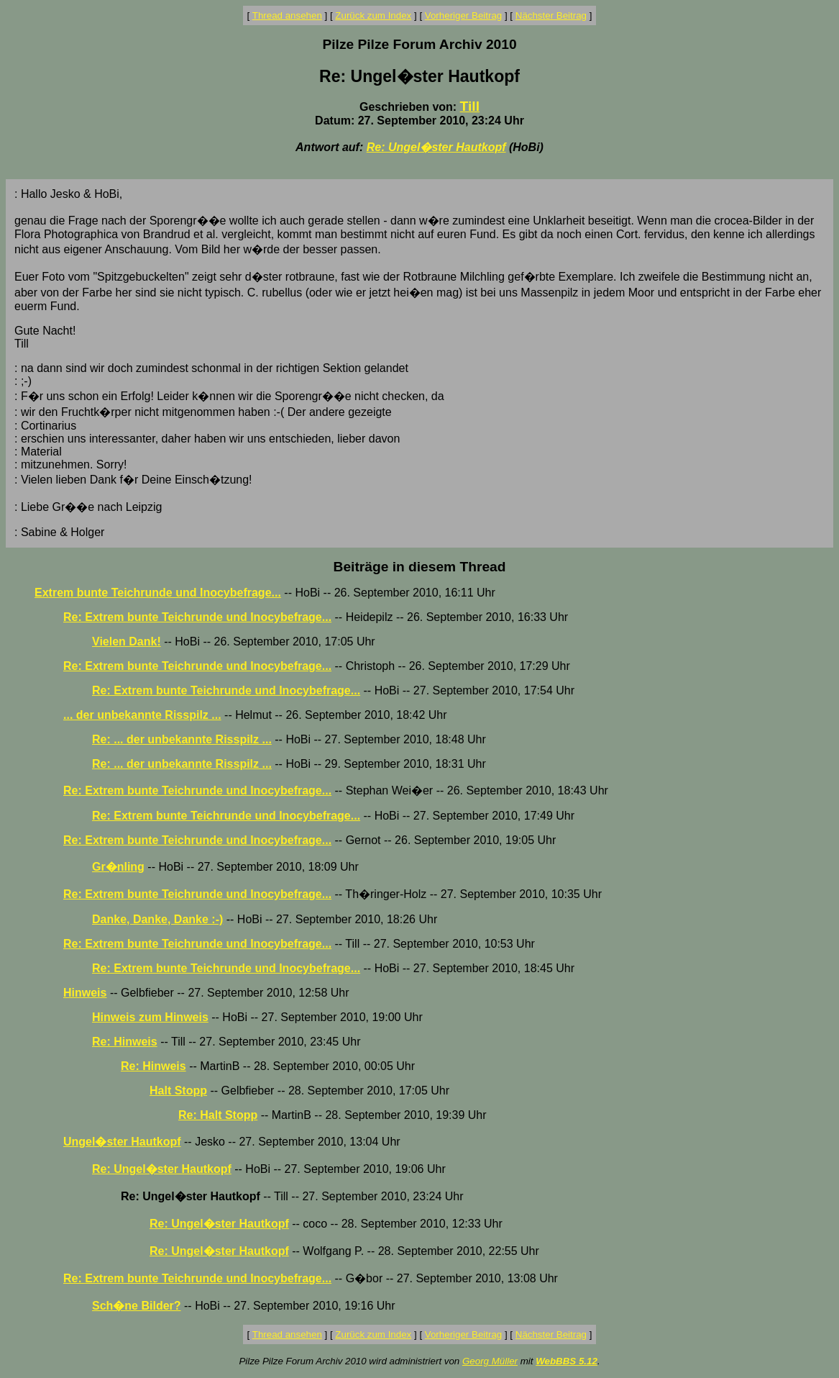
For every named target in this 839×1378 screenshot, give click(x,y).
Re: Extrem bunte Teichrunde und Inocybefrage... (197, 617)
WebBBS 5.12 (566, 1361)
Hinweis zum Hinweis (150, 1017)
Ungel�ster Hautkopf (122, 1142)
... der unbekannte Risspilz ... (142, 715)
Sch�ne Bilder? (136, 1306)
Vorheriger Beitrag (463, 15)
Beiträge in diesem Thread (420, 566)
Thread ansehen (287, 15)
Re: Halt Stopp (217, 1115)
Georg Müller (490, 1361)
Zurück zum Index (373, 15)
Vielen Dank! (126, 641)
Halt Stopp (178, 1090)
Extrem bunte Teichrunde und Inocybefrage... (158, 592)
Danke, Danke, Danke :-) (157, 919)
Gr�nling (118, 867)
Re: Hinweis (124, 1041)
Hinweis (84, 993)
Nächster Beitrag (551, 15)
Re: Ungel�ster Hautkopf (436, 147)
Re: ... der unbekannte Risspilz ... (182, 739)
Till (470, 106)
